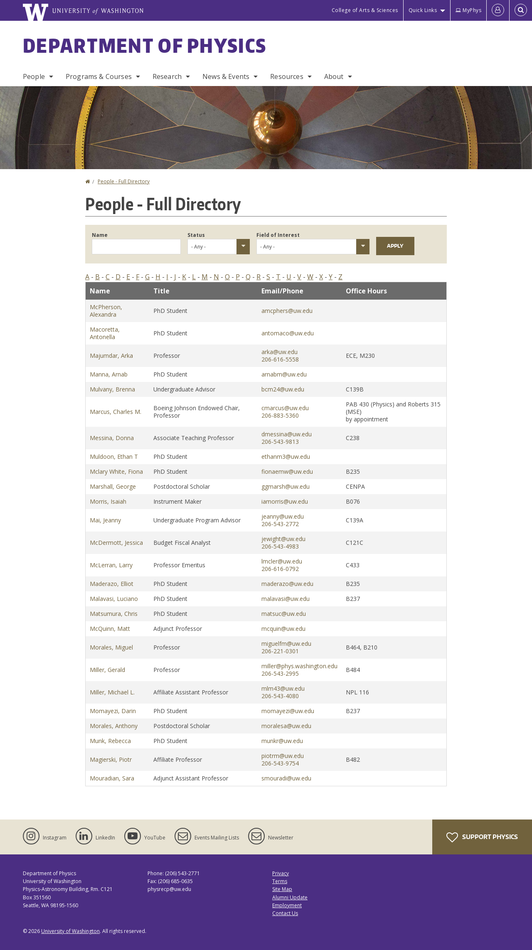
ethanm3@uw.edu (285, 456)
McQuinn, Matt (110, 629)
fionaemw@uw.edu (287, 471)
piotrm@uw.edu (282, 756)
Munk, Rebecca (110, 741)
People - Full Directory (124, 181)
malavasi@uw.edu (285, 599)
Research (167, 76)
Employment (287, 905)
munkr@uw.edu (282, 741)
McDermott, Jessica (116, 542)
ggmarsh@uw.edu (285, 486)
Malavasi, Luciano (114, 599)
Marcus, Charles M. (115, 412)
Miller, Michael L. (112, 692)
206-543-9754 (280, 763)
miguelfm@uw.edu (286, 643)
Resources (286, 76)
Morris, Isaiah (108, 501)
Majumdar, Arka (111, 355)
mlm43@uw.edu (283, 688)
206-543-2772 (280, 524)
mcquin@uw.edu (283, 629)
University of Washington (70, 931)
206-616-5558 (280, 359)
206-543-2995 (280, 673)
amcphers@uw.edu (287, 311)
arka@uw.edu (279, 352)
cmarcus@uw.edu (285, 408)
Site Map (282, 889)
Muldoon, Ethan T (114, 456)
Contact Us (285, 913)
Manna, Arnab (109, 374)
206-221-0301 (280, 651)
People (34, 76)
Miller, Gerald (107, 670)
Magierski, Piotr (111, 759)
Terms (279, 881)
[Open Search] (521, 10)
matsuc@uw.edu (283, 614)
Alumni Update (290, 897)
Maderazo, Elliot (111, 584)
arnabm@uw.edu (284, 374)
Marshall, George (113, 486)
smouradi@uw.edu (286, 778)
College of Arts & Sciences (365, 10)
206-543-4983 (280, 546)
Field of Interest (278, 235)
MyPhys (468, 10)
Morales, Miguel (111, 647)
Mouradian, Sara (112, 778)
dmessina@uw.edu (286, 434)
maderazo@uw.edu (287, 584)
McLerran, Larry (111, 565)
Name (100, 235)
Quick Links (423, 10)
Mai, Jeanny (105, 520)
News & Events (225, 76)
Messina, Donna (112, 438)
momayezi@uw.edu (287, 711)
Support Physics (482, 837)
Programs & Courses (99, 76)
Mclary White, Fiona (116, 471)
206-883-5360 (280, 415)
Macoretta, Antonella (105, 333)
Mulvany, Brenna (112, 389)
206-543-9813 (280, 441)
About (334, 76)
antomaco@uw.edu (287, 333)
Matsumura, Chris (114, 614)
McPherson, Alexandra (106, 310)
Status (196, 235)
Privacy (280, 873)
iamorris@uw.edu (284, 501)
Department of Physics (144, 45)
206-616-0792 (280, 569)
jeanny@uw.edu (282, 516)
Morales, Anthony (114, 726)
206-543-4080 (280, 696)
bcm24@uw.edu (282, 389)
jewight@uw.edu (283, 539)
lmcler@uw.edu (281, 561)
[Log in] (498, 10)
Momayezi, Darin (113, 711)
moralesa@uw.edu (286, 726)
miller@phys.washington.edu (299, 666)
